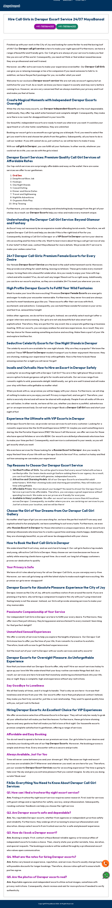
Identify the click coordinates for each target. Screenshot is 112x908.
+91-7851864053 (45, 26)
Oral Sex (17, 175)
